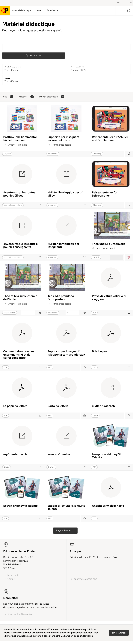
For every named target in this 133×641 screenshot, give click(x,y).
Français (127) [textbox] (78, 70)
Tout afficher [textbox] (11, 70)
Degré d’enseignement (13, 67)
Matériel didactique (21, 10)
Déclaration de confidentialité (77, 636)
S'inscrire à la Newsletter (17, 614)
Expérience (52, 10)
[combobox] (33, 69)
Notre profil (11, 575)
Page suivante (65, 530)
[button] (119, 633)
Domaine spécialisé (77, 67)
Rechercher (33, 55)
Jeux (39, 10)
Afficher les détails (15, 144)
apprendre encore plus (83, 579)
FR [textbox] (118, 2)
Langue (7, 78)
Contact (9, 579)
